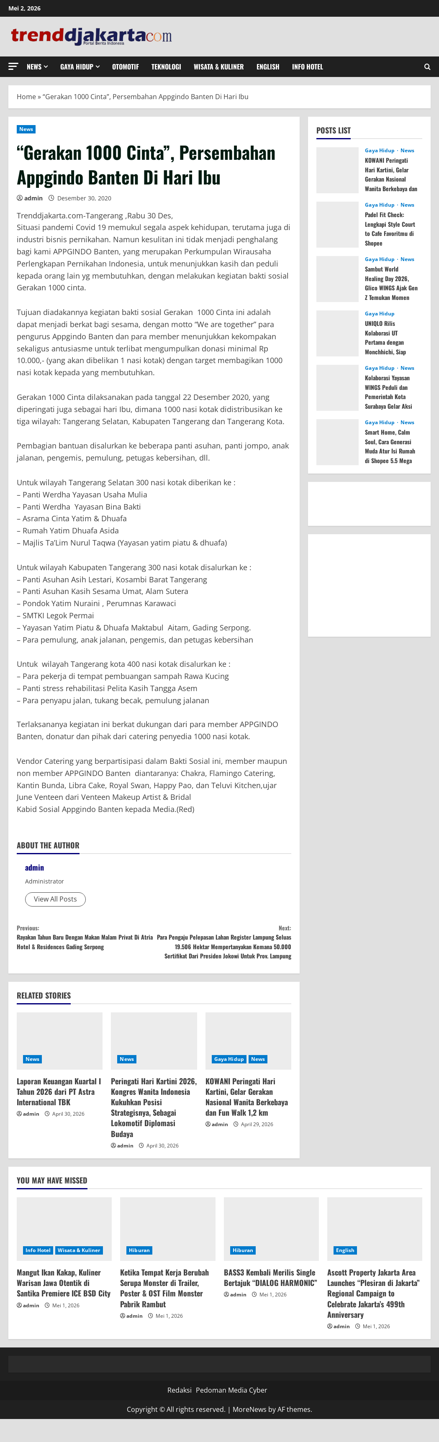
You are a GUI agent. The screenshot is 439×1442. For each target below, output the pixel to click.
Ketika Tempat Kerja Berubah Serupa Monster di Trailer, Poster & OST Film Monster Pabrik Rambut (164, 1310)
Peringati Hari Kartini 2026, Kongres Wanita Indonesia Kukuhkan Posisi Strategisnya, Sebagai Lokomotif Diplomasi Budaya (154, 1130)
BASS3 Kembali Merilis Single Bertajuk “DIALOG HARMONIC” (270, 1300)
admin (33, 198)
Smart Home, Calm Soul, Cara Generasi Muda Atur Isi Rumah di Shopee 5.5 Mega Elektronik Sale (391, 455)
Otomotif (125, 66)
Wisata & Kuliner (219, 66)
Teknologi (166, 66)
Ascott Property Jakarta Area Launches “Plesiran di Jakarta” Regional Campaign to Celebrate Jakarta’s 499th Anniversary (373, 1315)
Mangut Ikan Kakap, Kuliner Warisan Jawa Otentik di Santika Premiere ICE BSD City (63, 1305)
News (34, 66)
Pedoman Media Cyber (231, 1413)
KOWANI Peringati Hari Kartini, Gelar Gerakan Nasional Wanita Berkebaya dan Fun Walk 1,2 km (246, 1119)
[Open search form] (427, 67)
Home (26, 96)
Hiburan (139, 1272)
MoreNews (250, 1432)
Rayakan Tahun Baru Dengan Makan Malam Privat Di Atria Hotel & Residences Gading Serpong (85, 947)
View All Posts (55, 899)
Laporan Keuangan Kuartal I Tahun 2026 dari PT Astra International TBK (59, 1114)
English (268, 66)
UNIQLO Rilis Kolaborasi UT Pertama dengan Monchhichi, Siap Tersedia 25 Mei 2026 (387, 346)
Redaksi (179, 1413)
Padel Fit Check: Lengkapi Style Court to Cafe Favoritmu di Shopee (386, 233)
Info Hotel (307, 66)
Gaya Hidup (76, 66)
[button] (13, 66)
